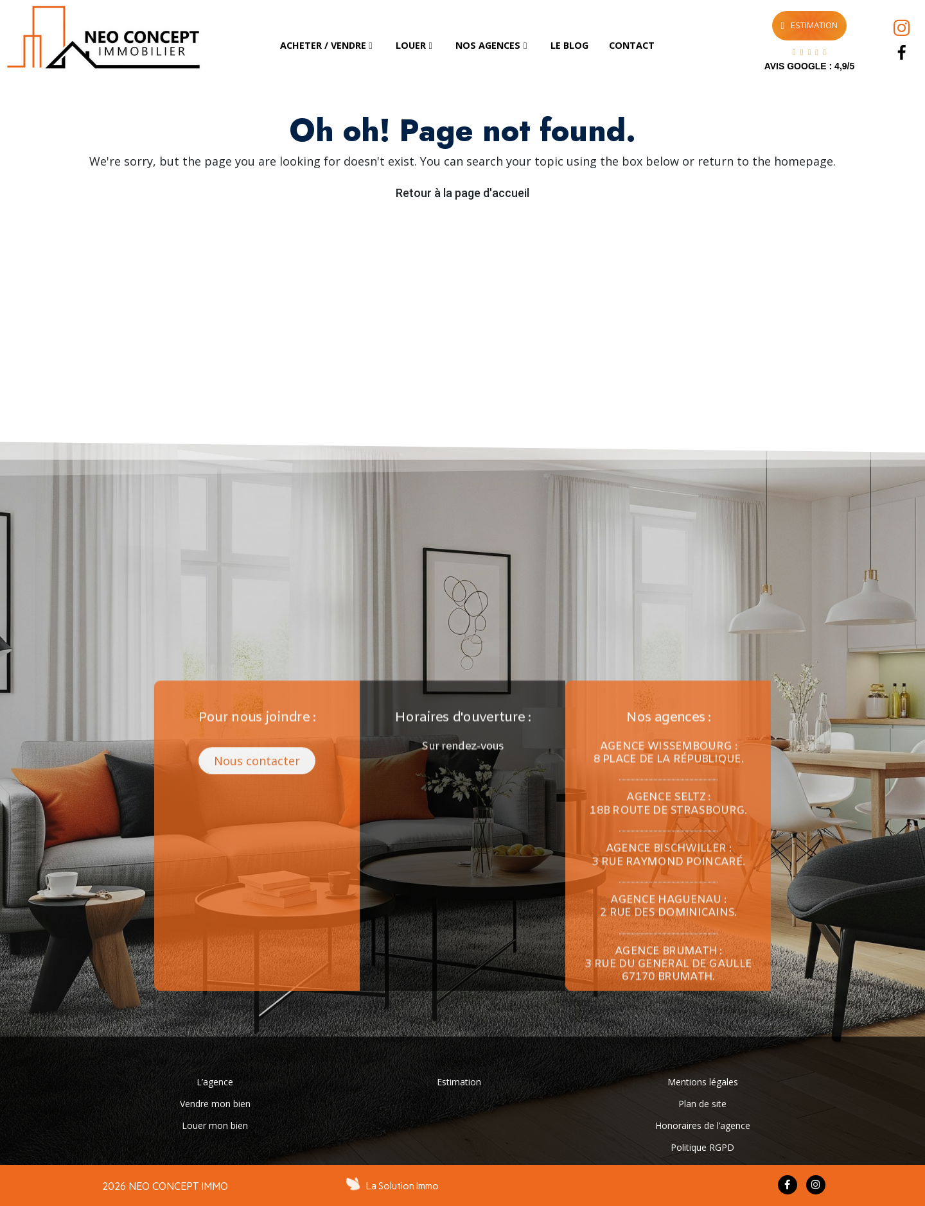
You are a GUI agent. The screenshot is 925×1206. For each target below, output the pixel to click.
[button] (256, 976)
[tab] (327, 45)
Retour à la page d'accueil (462, 193)
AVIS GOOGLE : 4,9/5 (809, 66)
